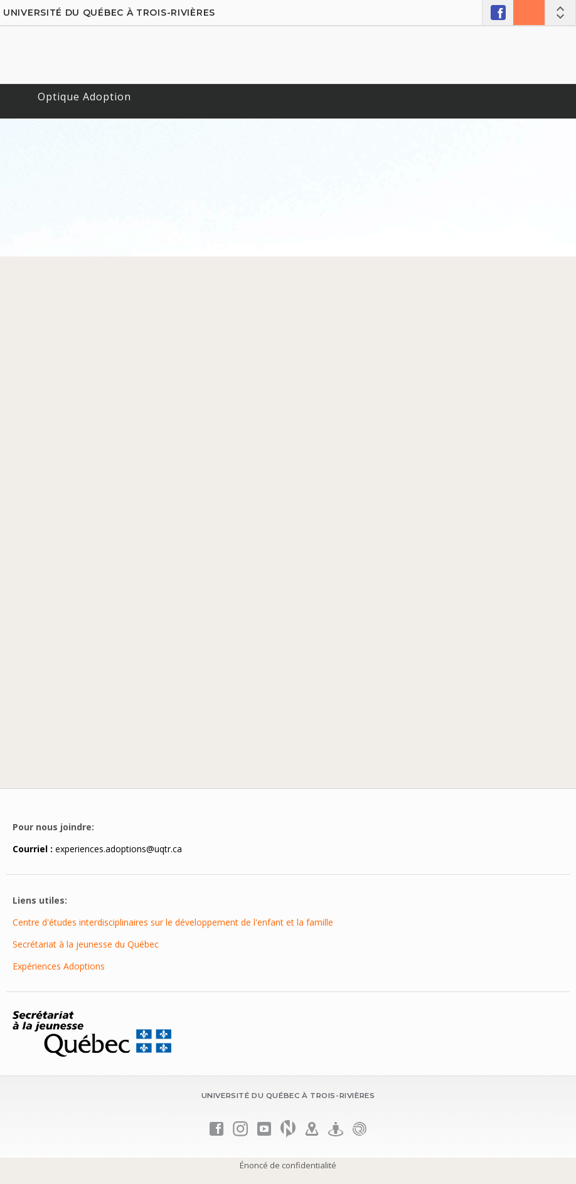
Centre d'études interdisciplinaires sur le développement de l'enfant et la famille (173, 922)
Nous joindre (529, 12)
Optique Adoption (84, 96)
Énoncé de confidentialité (288, 1165)
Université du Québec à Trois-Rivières (109, 12)
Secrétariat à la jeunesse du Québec (86, 944)
